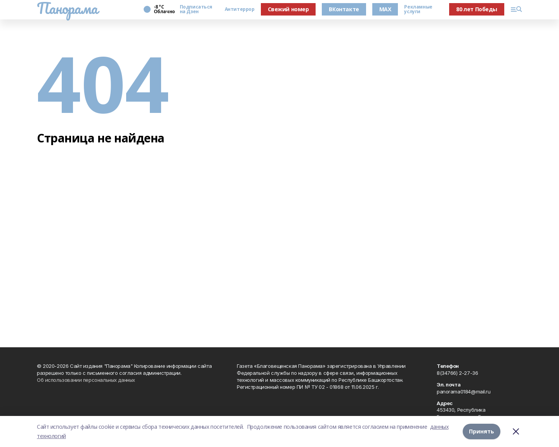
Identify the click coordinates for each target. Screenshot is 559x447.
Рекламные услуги (418, 9)
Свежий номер (288, 9)
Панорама (67, 8)
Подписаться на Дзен (196, 9)
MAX (385, 9)
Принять (481, 431)
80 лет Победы (476, 9)
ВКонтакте (344, 9)
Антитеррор (240, 9)
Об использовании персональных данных (86, 380)
